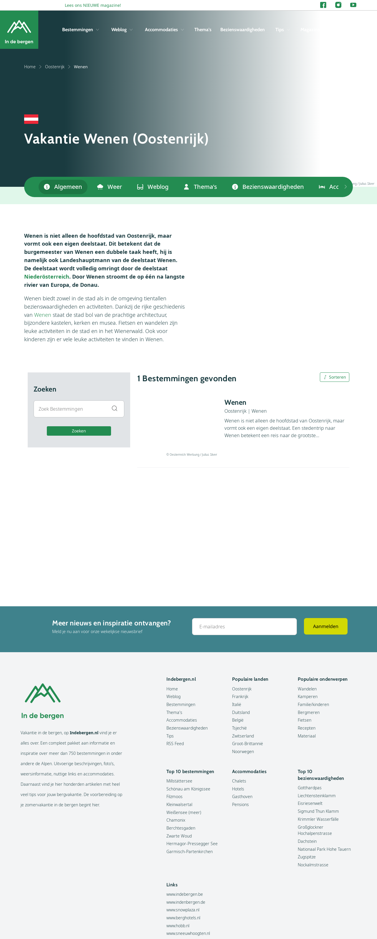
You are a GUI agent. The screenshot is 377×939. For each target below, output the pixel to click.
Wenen (42, 314)
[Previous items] (345, 187)
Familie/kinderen (313, 704)
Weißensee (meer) (183, 812)
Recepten (306, 728)
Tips (282, 29)
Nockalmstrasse (313, 865)
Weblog (122, 29)
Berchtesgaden (180, 828)
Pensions (240, 804)
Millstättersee (179, 781)
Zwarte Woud (179, 836)
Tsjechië (239, 728)
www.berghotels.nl (183, 917)
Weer (109, 187)
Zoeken (79, 431)
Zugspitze (307, 857)
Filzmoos (174, 796)
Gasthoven (242, 796)
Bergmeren (309, 712)
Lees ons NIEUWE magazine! (93, 5)
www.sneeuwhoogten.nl (188, 933)
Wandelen (307, 689)
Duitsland (241, 712)
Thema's (202, 29)
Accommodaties (164, 29)
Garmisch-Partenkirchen (189, 851)
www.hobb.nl (177, 925)
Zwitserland (243, 736)
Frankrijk (240, 696)
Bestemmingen (80, 29)
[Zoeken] (352, 30)
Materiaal (307, 736)
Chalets (239, 781)
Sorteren (334, 377)
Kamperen (308, 696)
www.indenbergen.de (185, 902)
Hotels (238, 789)
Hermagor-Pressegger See (192, 843)
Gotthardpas (310, 787)
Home (33, 66)
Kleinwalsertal (179, 804)
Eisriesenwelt (310, 803)
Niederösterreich (46, 276)
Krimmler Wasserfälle (318, 819)
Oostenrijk (58, 66)
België (238, 720)
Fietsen (304, 720)
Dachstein (307, 841)
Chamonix (175, 820)
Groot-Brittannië (247, 743)
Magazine (310, 29)
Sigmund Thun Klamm (318, 811)
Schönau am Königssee (188, 789)
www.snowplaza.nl (182, 910)
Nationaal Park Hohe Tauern (324, 849)
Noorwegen (243, 751)
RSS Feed (175, 743)
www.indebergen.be (184, 894)
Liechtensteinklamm (317, 795)
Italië (236, 704)
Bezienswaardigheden (242, 29)
